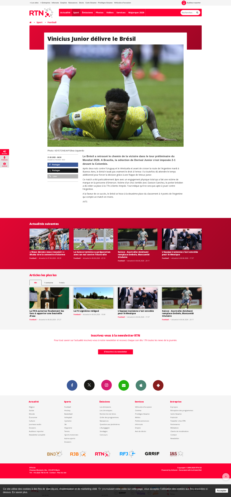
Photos (99, 12)
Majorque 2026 (136, 12)
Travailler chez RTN (178, 421)
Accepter (221, 490)
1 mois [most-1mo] (62, 282)
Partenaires (175, 424)
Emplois (63, 3)
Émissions (87, 12)
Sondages (103, 431)
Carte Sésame (91, 3)
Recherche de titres (108, 414)
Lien (53, 176)
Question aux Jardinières (110, 424)
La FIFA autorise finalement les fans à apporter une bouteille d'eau (46, 313)
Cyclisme (67, 421)
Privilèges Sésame (105, 3)
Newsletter (174, 438)
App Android (158, 385)
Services (121, 12)
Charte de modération (179, 431)
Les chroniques (106, 410)
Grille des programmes (109, 417)
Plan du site (61, 473)
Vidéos (110, 12)
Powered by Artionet (169, 470)
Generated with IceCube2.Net (190, 470)
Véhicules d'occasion (122, 3)
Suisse (31, 410)
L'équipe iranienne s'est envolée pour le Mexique (180, 253)
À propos (174, 407)
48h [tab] (35, 282)
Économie (33, 417)
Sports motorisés (71, 435)
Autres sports (69, 438)
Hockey (67, 410)
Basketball (68, 414)
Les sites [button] (34, 3)
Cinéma (138, 410)
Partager (54, 164)
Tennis (66, 431)
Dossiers (32, 428)
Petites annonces (142, 421)
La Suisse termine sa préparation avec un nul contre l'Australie (92, 253)
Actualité (65, 12)
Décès (81, 3)
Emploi (138, 428)
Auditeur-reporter (191, 3)
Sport (76, 12)
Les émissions (105, 407)
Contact (173, 435)
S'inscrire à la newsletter (115, 352)
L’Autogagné (105, 428)
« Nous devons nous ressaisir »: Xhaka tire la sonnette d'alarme (47, 253)
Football (52, 22)
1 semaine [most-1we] (48, 282)
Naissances (73, 3)
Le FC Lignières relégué (86, 310)
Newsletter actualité (37, 435)
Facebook (72, 385)
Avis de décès (140, 431)
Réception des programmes (181, 410)
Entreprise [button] (45, 3)
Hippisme (68, 428)
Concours (103, 435)
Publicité (174, 417)
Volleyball (68, 417)
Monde (32, 414)
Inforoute (55, 3)
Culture (32, 421)
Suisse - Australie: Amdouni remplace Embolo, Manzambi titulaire (134, 254)
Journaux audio (35, 424)
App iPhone (141, 385)
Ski (65, 424)
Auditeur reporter (36, 431)
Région (32, 407)
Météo (137, 417)
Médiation (174, 428)
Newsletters (123, 385)
